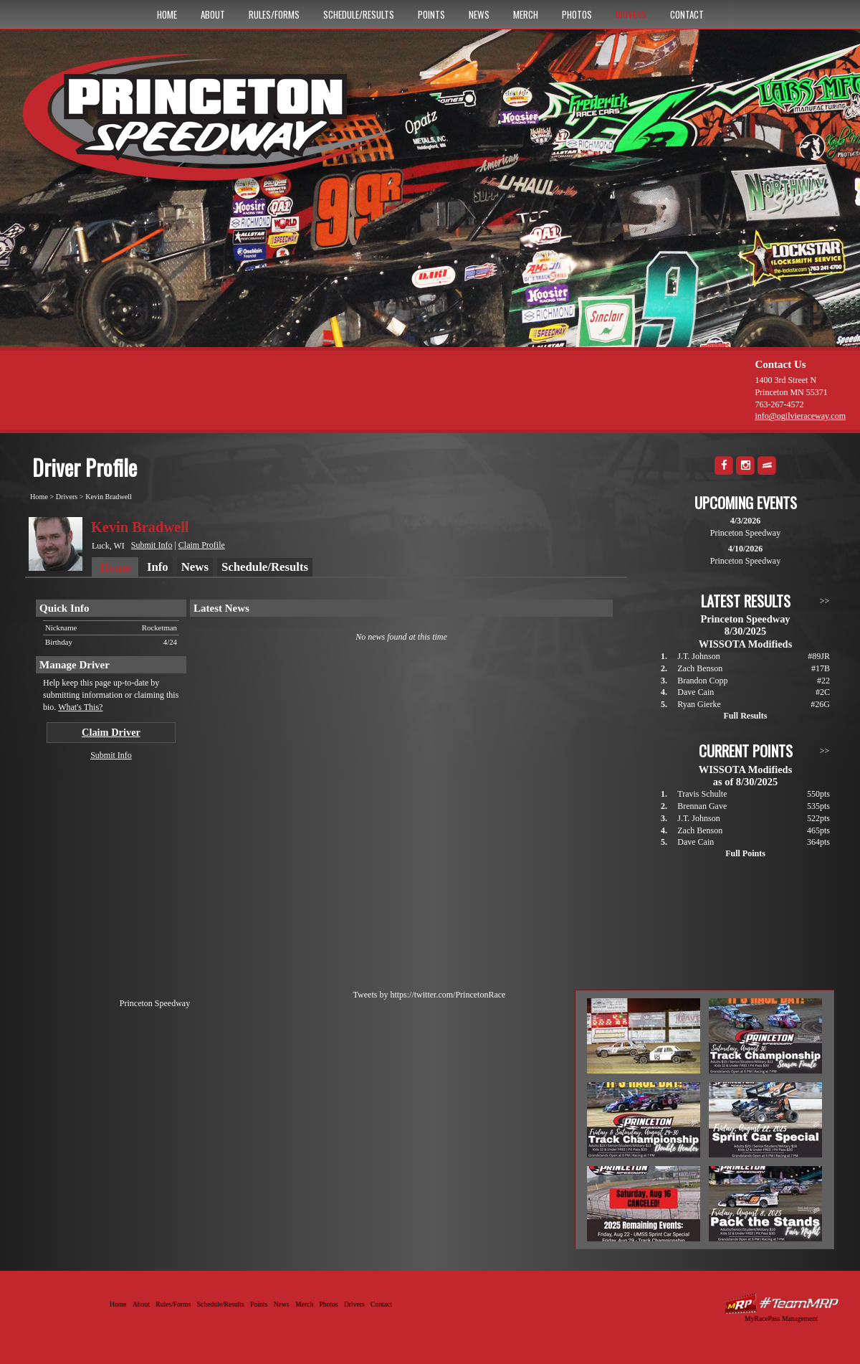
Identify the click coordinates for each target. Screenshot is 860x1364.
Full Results (745, 716)
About (213, 14)
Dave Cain (695, 692)
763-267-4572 (779, 404)
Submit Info (152, 545)
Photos (577, 14)
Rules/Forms (274, 14)
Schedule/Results (358, 14)
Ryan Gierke (699, 704)
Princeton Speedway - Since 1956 (214, 124)
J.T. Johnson (698, 656)
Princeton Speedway (155, 1003)
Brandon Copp (702, 681)
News (479, 14)
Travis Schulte (702, 794)
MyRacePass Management (781, 1318)
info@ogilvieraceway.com (800, 416)
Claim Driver (111, 732)
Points (431, 14)
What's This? (80, 707)
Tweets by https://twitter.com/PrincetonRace (429, 995)
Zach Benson (699, 668)
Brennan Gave (702, 806)
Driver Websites (781, 1303)
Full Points (745, 853)
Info (157, 567)
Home (167, 14)
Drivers (631, 14)
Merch (525, 14)
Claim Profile (201, 545)
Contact (687, 14)
